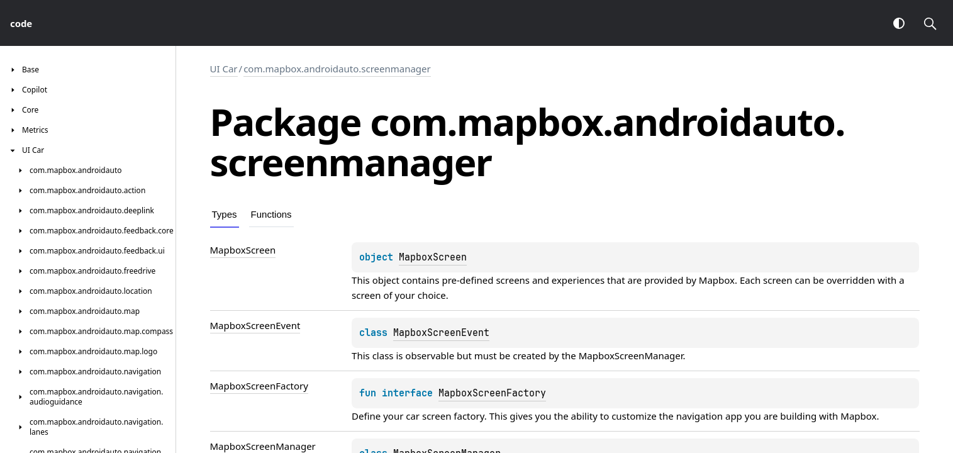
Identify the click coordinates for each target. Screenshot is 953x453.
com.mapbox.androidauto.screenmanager (337, 68)
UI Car (224, 68)
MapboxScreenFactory (492, 393)
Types (224, 214)
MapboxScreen (433, 257)
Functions (271, 214)
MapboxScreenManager (631, 355)
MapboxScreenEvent (441, 333)
